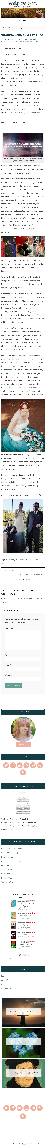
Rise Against (20, 559)
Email (8, 665)
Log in (3, 976)
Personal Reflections (9, 41)
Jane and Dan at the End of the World (25, 903)
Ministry (41, 39)
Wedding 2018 (7, 563)
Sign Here (21, 932)
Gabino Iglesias (26, 946)
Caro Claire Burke (26, 915)
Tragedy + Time (31, 559)
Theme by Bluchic (23, 1145)
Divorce (26, 39)
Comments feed (7, 984)
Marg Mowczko (7, 873)
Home (5, 28)
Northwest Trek (7, 370)
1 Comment (38, 41)
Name (8, 655)
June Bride (10, 559)
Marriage (33, 39)
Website (8, 675)
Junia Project (6, 869)
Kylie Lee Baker (26, 927)
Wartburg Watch (7, 882)
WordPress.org (7, 988)
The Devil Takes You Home (24, 943)
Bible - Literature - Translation (13, 848)
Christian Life (12, 28)
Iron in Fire (5, 865)
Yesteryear (21, 913)
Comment (9, 628)
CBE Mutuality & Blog (9, 852)
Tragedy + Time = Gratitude (22, 35)
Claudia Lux (26, 934)
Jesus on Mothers (11, 570)
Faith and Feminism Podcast (12, 861)
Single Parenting (25, 41)
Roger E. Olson (7, 878)
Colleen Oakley (24, 908)
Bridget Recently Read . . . (23, 896)
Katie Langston (12, 366)
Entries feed (6, 980)
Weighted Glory (26, 1143)
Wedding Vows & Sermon (31, 574)
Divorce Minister (7, 857)
